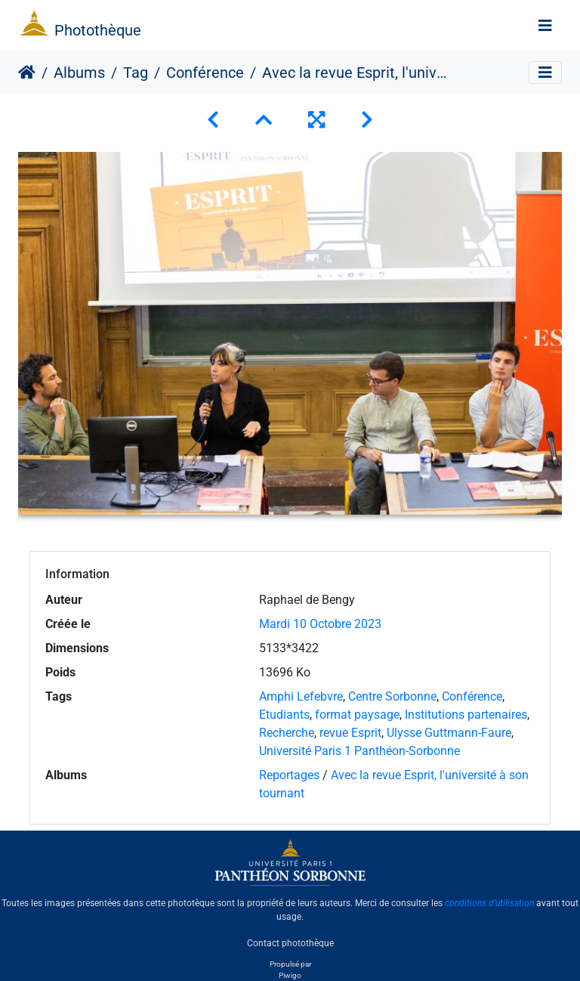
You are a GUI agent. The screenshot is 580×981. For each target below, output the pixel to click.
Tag (135, 72)
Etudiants (284, 714)
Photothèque (97, 30)
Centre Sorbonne (392, 696)
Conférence (205, 72)
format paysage (357, 714)
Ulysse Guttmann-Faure (449, 733)
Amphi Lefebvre (301, 696)
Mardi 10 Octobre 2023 (320, 624)
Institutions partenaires (466, 714)
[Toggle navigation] (545, 25)
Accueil (26, 72)
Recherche (286, 733)
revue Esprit (350, 733)
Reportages (289, 775)
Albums (79, 72)
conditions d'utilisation (489, 903)
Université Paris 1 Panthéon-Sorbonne (359, 751)
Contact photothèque (290, 942)
